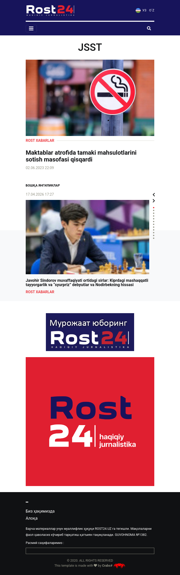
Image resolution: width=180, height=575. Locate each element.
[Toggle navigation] (31, 28)
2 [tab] (153, 210)
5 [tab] (153, 218)
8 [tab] (153, 227)
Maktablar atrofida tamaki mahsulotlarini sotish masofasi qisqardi (81, 156)
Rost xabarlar (40, 141)
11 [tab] (153, 235)
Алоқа (32, 518)
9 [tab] (153, 230)
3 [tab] (153, 213)
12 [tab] (153, 238)
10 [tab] (153, 232)
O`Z (151, 10)
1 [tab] (153, 207)
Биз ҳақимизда (40, 511)
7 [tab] (153, 224)
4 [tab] (153, 216)
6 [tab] (153, 221)
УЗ (141, 10)
